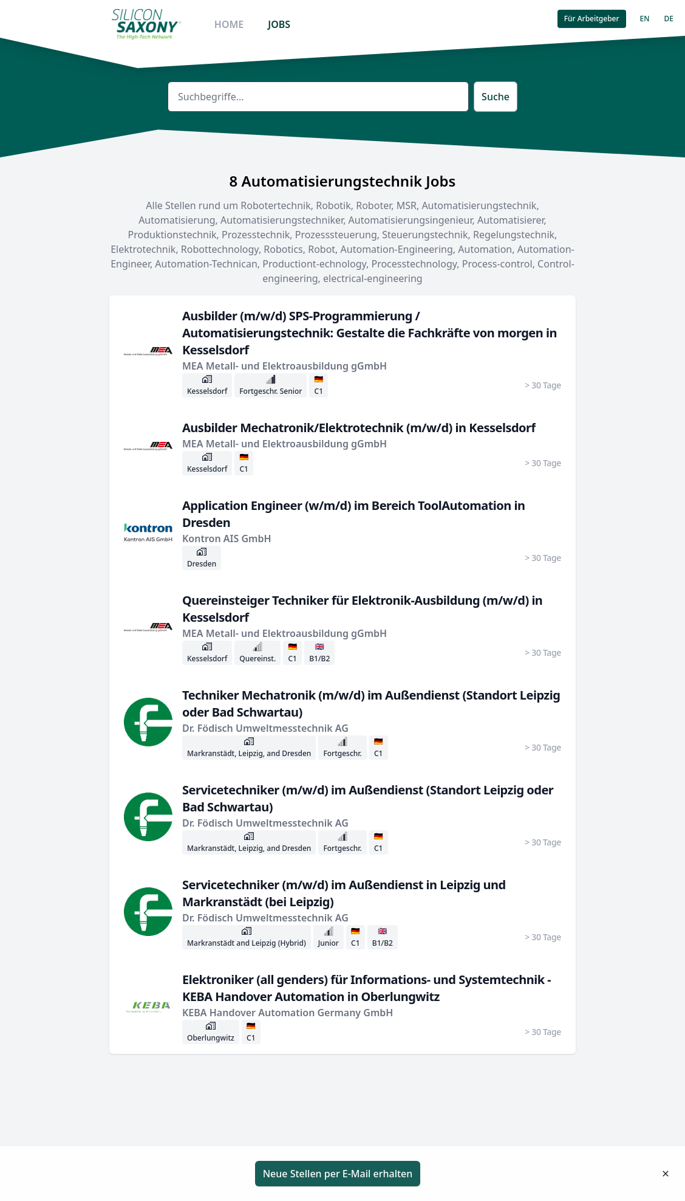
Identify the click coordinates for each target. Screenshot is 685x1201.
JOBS (279, 24)
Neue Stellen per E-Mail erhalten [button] (338, 1173)
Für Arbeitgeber (591, 18)
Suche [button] (495, 96)
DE (668, 18)
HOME (229, 24)
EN (645, 18)
